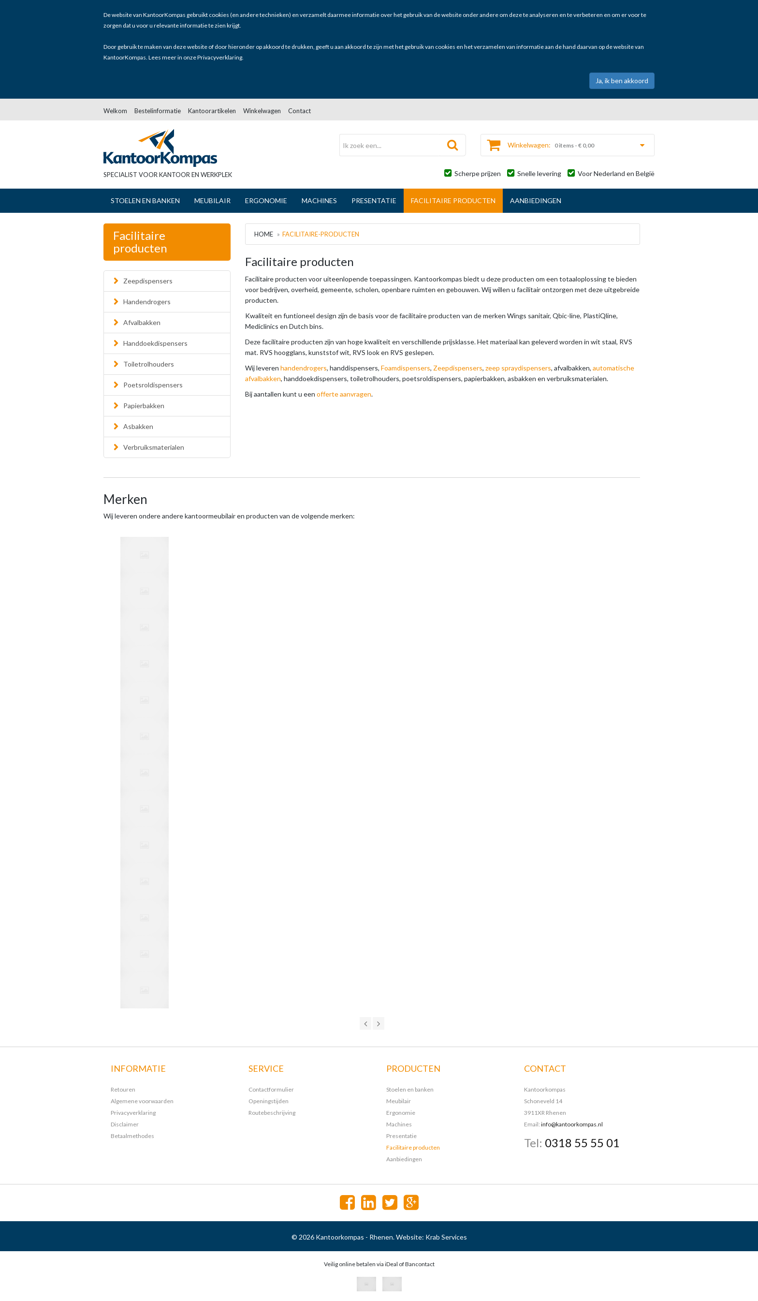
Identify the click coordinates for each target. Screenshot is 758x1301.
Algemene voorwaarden (142, 1101)
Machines (319, 200)
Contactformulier (271, 1089)
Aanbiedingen (535, 200)
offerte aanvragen (344, 394)
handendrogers (303, 368)
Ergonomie (266, 200)
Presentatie (373, 200)
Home (263, 234)
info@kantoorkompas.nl (572, 1124)
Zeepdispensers (457, 368)
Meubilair (212, 200)
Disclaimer (125, 1124)
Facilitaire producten (453, 200)
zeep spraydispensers (518, 368)
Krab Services (446, 1237)
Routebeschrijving (271, 1112)
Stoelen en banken (145, 200)
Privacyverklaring (219, 57)
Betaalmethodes (132, 1135)
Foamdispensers (405, 368)
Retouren (123, 1089)
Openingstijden (268, 1101)
